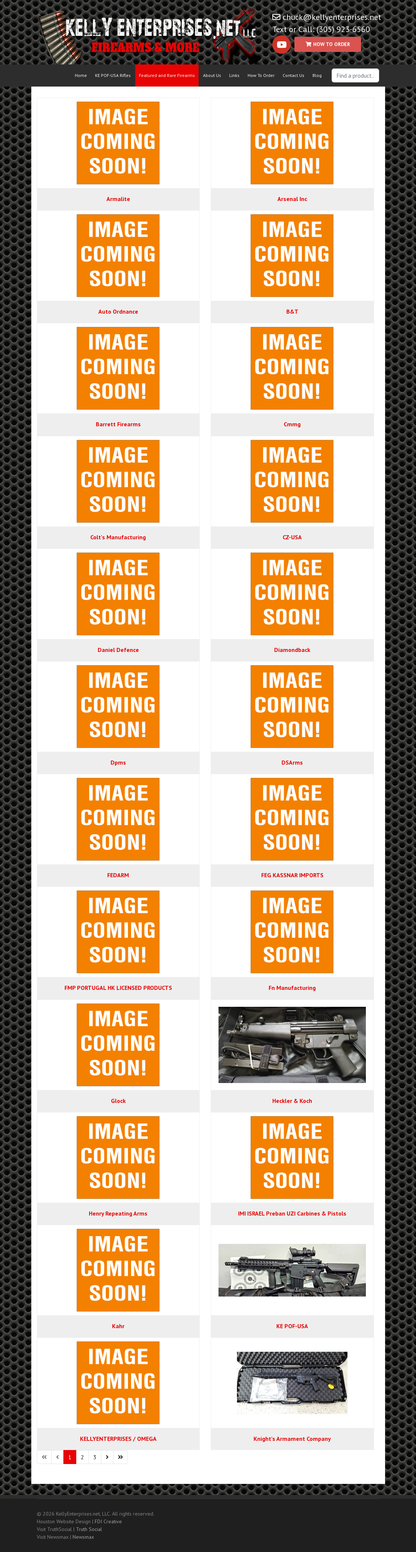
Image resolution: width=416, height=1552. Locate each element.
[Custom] (327, 44)
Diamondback (292, 649)
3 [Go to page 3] (95, 1457)
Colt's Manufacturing (118, 537)
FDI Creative (108, 1521)
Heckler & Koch (292, 1100)
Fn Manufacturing (292, 987)
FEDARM (118, 875)
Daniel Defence (118, 649)
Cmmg (292, 424)
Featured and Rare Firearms (167, 75)
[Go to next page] (107, 1457)
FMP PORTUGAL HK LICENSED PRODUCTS (118, 987)
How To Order (261, 75)
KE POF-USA (292, 1326)
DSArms (292, 762)
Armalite (118, 198)
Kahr (118, 1326)
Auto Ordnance (118, 311)
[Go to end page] (120, 1457)
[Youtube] (281, 44)
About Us (212, 75)
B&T (292, 311)
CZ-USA (292, 537)
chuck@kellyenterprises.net (332, 17)
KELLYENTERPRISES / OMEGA (118, 1438)
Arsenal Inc (292, 198)
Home (81, 75)
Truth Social (89, 1529)
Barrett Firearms (118, 424)
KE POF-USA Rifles (113, 75)
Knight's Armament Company (292, 1438)
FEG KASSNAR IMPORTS (292, 875)
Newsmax (83, 1537)
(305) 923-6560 (343, 29)
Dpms (118, 762)
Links (234, 75)
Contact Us (293, 75)
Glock (118, 1100)
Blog (317, 75)
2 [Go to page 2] (82, 1457)
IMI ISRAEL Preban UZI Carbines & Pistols (292, 1213)
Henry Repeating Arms (118, 1213)
